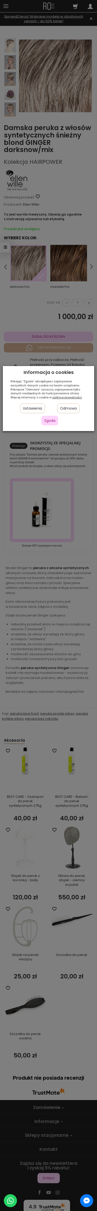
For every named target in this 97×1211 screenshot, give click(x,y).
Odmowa (68, 408)
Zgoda (49, 420)
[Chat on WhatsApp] (10, 1200)
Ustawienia (32, 408)
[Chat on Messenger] (86, 1200)
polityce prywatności (67, 397)
